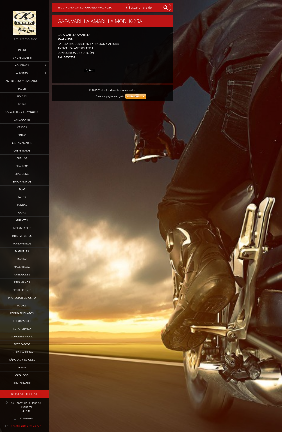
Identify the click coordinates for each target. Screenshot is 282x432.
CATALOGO (22, 375)
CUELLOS (22, 158)
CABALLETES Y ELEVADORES (21, 111)
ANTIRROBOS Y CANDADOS (22, 81)
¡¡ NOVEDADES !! (22, 57)
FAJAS (22, 189)
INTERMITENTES (22, 235)
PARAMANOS (22, 282)
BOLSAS (22, 96)
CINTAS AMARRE (22, 142)
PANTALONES (22, 274)
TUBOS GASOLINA (22, 352)
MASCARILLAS (22, 266)
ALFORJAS (22, 73)
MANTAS (22, 259)
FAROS (22, 197)
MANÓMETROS (22, 243)
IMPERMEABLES (22, 228)
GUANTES (22, 220)
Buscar (165, 7)
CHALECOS (22, 166)
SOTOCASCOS (22, 344)
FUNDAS (22, 204)
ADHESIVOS (22, 65)
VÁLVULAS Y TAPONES (22, 359)
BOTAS (22, 104)
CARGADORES (22, 119)
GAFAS (22, 212)
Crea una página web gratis (110, 96)
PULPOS (22, 305)
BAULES (22, 88)
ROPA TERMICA (22, 328)
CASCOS (22, 127)
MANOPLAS (22, 251)
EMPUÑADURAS (22, 181)
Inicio (22, 50)
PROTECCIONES (22, 290)
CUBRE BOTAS (21, 150)
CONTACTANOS (22, 383)
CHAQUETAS (22, 173)
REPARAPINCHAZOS (22, 313)
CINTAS (22, 135)
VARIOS (22, 367)
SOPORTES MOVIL (22, 336)
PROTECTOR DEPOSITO (22, 297)
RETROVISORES (22, 321)
